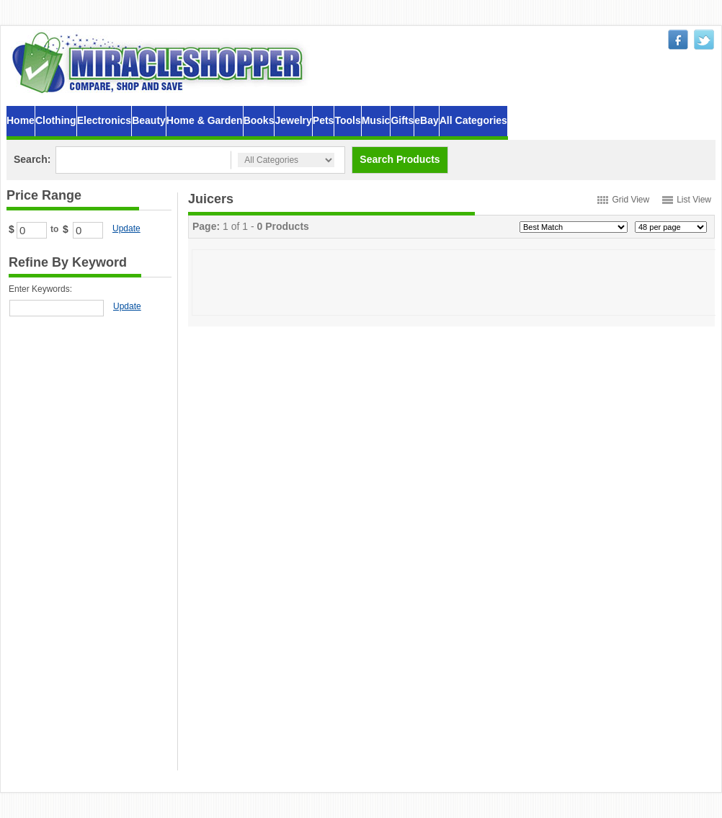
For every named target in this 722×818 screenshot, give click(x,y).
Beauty (149, 120)
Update (126, 228)
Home (20, 120)
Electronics (104, 120)
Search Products (400, 159)
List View (694, 200)
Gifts (402, 120)
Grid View (630, 200)
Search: (32, 159)
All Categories (473, 120)
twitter (704, 40)
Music (376, 120)
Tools (347, 120)
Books (259, 120)
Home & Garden (204, 120)
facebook (678, 40)
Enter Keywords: (40, 289)
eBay (426, 120)
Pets (323, 120)
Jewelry (293, 120)
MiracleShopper (160, 62)
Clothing (55, 120)
